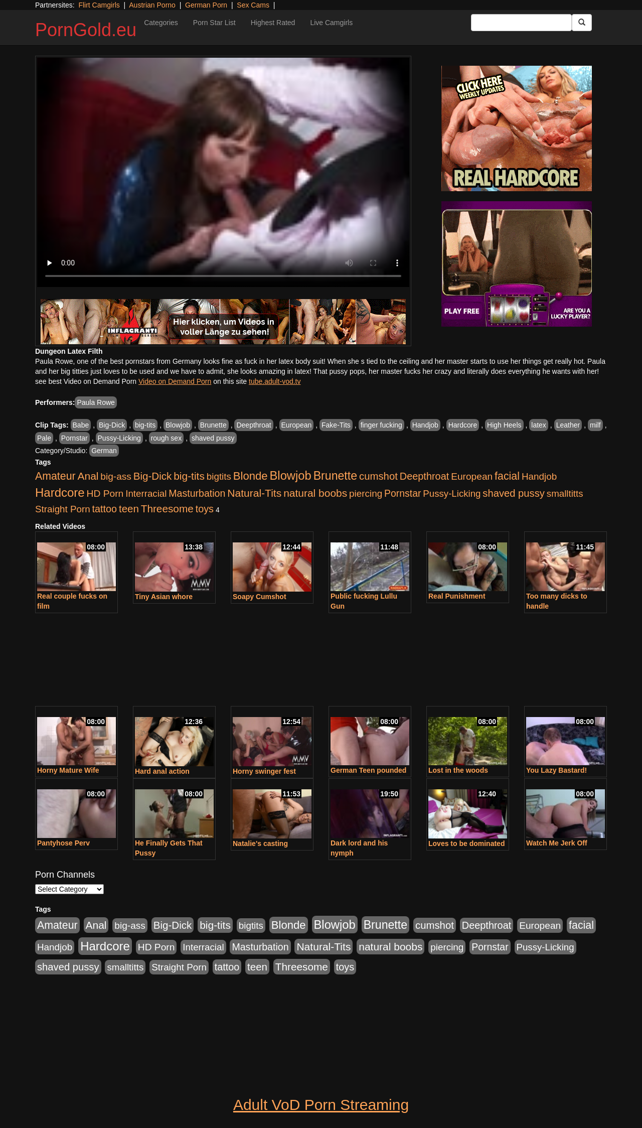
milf (595, 425)
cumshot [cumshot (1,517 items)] (378, 476)
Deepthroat (253, 425)
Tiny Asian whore (164, 597)
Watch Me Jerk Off (556, 843)
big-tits (145, 425)
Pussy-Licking (119, 438)
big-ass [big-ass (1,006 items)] (115, 476)
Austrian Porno (152, 5)
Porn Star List (214, 23)
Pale (44, 438)
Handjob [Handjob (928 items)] (539, 476)
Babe (81, 425)
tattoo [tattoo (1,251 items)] (104, 508)
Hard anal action (162, 771)
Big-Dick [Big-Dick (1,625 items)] (152, 476)
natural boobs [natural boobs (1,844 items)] (315, 493)
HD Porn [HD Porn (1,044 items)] (105, 493)
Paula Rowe (96, 402)
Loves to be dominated (466, 843)
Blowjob (178, 425)
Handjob (425, 425)
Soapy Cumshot (259, 597)
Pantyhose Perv (63, 843)
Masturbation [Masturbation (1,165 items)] (197, 493)
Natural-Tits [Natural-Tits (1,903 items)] (254, 493)
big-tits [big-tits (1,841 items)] (189, 476)
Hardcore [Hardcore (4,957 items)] (60, 492)
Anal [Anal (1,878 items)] (88, 476)
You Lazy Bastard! (556, 770)
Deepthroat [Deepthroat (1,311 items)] (424, 476)
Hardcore (462, 425)
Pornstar (74, 438)
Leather (568, 425)
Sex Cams (253, 5)
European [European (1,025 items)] (472, 476)
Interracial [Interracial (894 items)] (146, 493)
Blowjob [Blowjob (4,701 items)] (290, 475)
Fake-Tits (336, 425)
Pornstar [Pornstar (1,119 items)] (402, 493)
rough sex (166, 438)
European (296, 425)
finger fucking (381, 425)
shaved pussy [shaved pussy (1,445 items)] (514, 493)
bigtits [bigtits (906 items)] (219, 476)
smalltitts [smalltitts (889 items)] (565, 493)
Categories (161, 23)
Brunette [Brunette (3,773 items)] (335, 475)
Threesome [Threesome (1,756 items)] (167, 508)
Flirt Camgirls (98, 5)
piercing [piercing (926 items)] (365, 493)
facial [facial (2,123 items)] (507, 476)
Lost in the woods (458, 770)
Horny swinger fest (264, 771)
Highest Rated (273, 23)
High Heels (504, 425)
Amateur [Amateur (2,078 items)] (55, 476)
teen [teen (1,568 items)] (129, 508)
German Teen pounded (368, 770)
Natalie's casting (260, 843)
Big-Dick (112, 425)
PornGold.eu (85, 30)
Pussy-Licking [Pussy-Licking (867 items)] (451, 493)
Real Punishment (457, 596)
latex (538, 425)
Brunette (213, 425)
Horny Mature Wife (68, 770)
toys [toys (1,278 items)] (205, 508)
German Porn (206, 5)
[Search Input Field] (521, 22)
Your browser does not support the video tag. (223, 172)
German (104, 451)
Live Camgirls (331, 23)
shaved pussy (213, 438)
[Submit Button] (582, 22)
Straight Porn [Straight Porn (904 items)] (62, 509)
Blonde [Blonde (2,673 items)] (250, 476)
